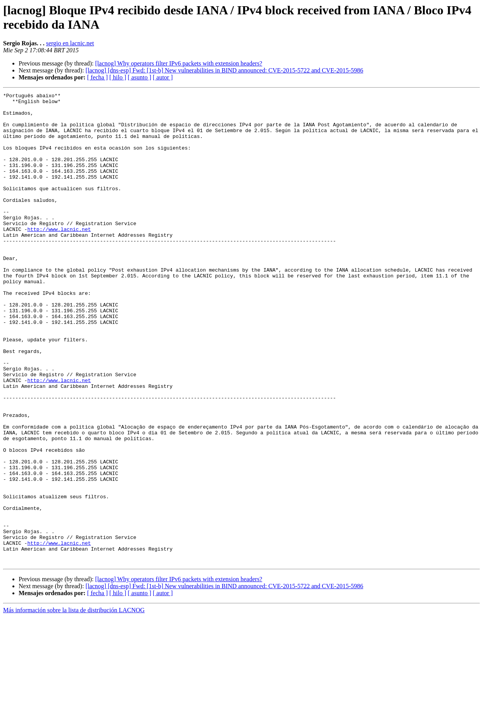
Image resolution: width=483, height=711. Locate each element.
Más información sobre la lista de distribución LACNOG (74, 704)
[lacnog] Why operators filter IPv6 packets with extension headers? (178, 63)
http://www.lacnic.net (59, 256)
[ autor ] (163, 77)
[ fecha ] (97, 77)
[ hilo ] (117, 77)
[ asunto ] (139, 77)
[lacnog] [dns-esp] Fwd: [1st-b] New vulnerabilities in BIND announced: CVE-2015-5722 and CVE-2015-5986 (224, 70)
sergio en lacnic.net (70, 43)
